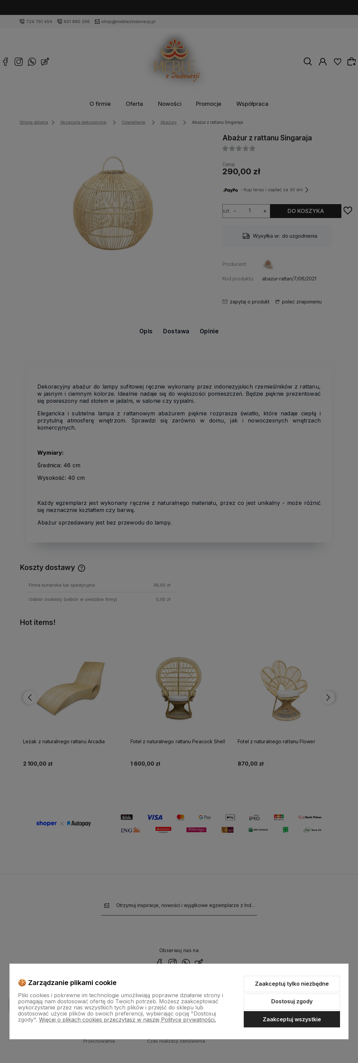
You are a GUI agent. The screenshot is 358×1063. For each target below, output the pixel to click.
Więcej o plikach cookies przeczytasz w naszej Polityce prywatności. (127, 1019)
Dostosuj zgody (292, 1001)
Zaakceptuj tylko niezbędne (292, 983)
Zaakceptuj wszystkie (292, 1019)
